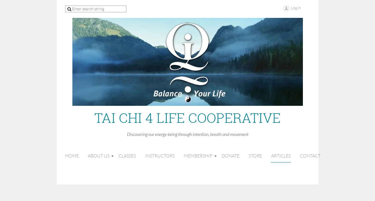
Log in (296, 8)
